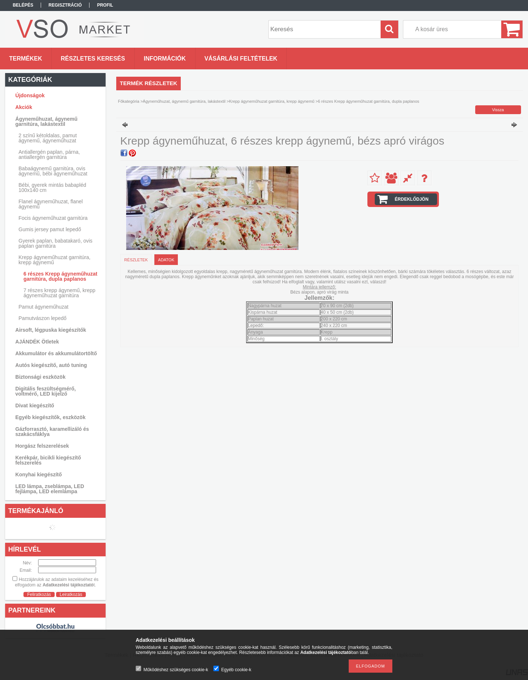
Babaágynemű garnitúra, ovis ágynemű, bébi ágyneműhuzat (53, 171)
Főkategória (128, 101)
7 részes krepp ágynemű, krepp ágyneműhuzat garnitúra (59, 292)
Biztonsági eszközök (40, 377)
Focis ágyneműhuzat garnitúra (53, 218)
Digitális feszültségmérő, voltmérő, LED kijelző (45, 391)
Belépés (23, 5)
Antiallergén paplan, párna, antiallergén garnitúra (49, 154)
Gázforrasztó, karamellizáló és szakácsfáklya (52, 431)
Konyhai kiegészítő (38, 474)
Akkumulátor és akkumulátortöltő (56, 353)
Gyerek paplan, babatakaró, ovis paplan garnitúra (56, 243)
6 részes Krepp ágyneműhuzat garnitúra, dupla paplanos (60, 276)
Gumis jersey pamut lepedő (50, 229)
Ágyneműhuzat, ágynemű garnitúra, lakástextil (184, 101)
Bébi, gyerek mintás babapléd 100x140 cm (52, 187)
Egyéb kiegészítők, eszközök (50, 417)
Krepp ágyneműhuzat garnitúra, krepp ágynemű (271, 101)
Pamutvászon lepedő (43, 318)
